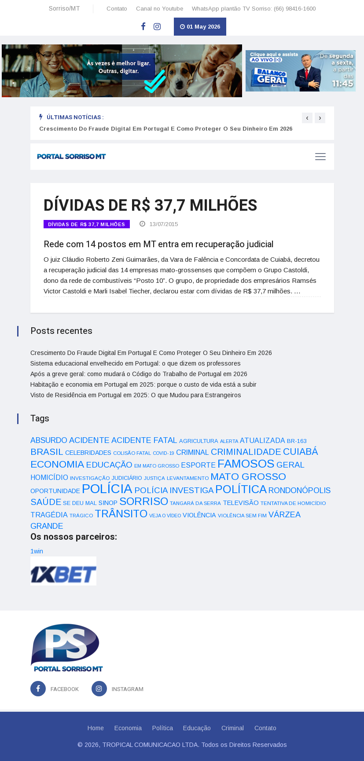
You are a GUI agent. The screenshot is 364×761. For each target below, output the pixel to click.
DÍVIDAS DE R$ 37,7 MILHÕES (86, 224)
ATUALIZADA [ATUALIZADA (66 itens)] (262, 440)
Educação (197, 728)
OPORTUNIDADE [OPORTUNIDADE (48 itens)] (55, 490)
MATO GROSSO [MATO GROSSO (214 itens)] (248, 476)
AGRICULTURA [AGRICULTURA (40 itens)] (198, 441)
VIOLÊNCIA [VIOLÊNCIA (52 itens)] (199, 515)
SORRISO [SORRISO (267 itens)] (143, 501)
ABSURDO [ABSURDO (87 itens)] (48, 440)
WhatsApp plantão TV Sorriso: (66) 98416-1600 (254, 8)
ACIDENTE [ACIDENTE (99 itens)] (89, 440)
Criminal (233, 728)
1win (36, 551)
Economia (128, 728)
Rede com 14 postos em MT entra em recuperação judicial (159, 244)
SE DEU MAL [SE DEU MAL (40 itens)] (80, 503)
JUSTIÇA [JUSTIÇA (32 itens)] (154, 478)
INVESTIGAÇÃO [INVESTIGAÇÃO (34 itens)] (90, 478)
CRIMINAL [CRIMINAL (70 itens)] (192, 452)
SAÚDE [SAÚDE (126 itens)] (45, 502)
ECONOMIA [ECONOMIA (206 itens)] (57, 464)
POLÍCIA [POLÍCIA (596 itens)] (107, 488)
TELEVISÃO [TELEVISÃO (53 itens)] (241, 502)
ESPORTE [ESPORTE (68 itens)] (198, 465)
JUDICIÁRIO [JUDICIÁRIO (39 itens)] (127, 478)
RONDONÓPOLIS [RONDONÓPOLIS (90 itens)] (299, 490)
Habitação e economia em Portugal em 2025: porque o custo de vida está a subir (143, 384)
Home (96, 728)
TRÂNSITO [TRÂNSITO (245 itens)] (121, 514)
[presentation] (307, 118)
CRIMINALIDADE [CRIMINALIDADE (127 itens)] (246, 452)
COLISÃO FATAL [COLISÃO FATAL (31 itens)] (132, 453)
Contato (117, 8)
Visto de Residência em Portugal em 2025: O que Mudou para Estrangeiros (135, 395)
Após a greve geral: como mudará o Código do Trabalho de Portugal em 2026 (138, 373)
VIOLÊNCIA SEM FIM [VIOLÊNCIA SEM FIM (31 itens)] (242, 515)
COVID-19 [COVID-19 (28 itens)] (163, 453)
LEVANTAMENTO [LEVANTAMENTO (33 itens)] (188, 478)
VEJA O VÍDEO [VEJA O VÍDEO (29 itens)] (165, 515)
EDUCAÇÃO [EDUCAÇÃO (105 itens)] (109, 464)
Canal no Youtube (159, 8)
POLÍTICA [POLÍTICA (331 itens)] (241, 489)
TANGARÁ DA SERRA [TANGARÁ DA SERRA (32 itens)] (195, 503)
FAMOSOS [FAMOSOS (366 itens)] (246, 463)
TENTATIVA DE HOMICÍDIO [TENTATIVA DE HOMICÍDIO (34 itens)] (293, 503)
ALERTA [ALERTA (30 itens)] (229, 441)
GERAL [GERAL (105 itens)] (290, 464)
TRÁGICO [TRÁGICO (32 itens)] (81, 515)
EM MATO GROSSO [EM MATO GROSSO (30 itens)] (156, 465)
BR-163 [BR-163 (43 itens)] (296, 441)
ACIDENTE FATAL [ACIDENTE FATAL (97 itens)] (144, 440)
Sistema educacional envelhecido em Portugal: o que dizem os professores (135, 363)
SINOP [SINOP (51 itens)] (108, 502)
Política (162, 728)
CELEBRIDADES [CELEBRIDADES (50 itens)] (88, 452)
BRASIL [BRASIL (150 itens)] (46, 451)
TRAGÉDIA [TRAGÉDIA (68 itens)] (49, 515)
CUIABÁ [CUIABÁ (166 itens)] (300, 451)
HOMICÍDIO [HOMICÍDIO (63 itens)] (49, 477)
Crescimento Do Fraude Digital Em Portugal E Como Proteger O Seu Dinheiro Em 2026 (165, 128)
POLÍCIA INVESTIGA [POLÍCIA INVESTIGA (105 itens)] (173, 490)
